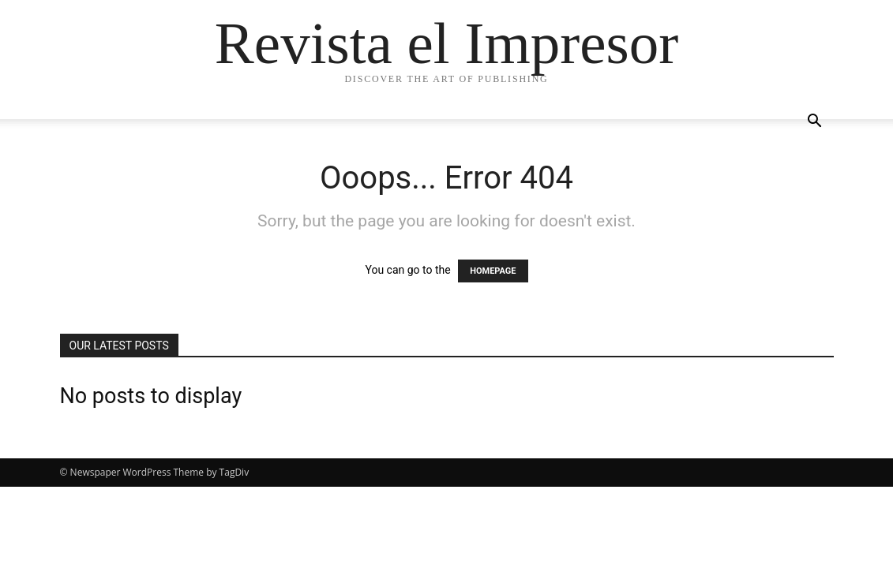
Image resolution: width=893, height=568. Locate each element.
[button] (815, 122)
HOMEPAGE (493, 271)
